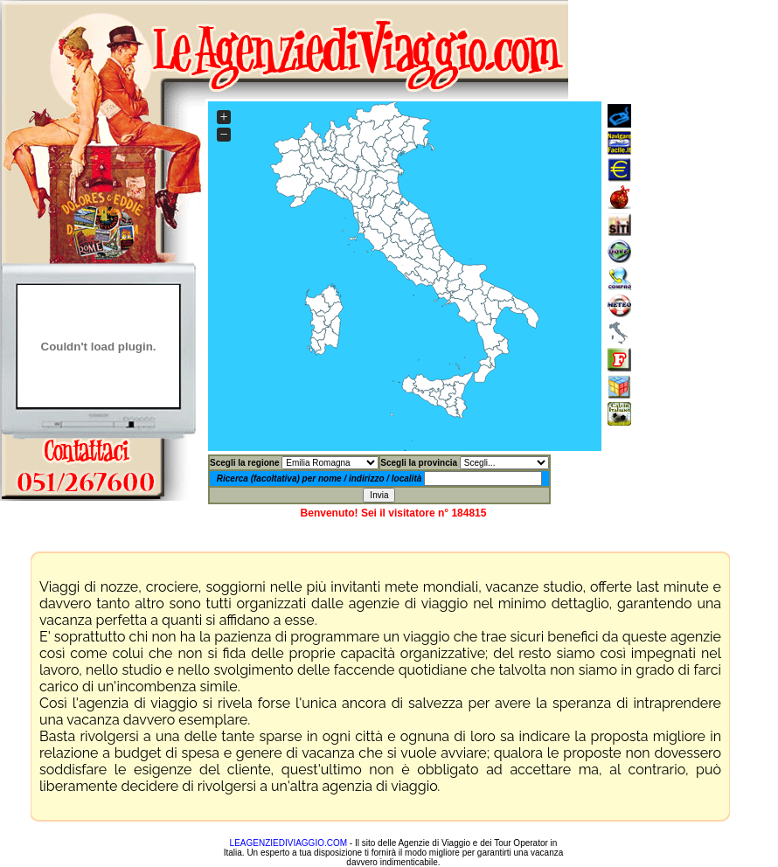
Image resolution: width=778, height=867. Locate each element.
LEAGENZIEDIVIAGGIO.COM (288, 843)
